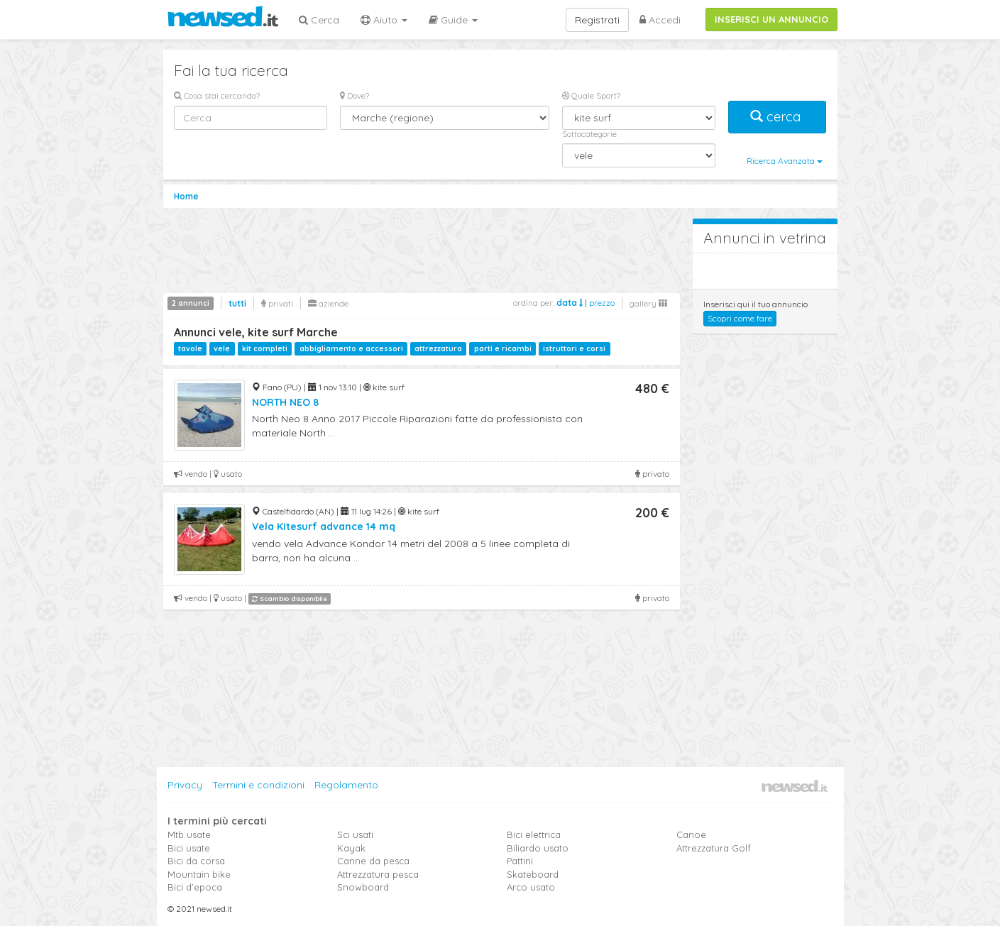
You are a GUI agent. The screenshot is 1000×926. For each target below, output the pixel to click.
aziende (328, 303)
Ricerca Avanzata (785, 160)
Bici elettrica (534, 834)
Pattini (520, 860)
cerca (777, 117)
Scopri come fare (740, 318)
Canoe (691, 834)
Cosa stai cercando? (217, 95)
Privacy (184, 784)
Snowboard (363, 887)
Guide (453, 19)
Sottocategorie (589, 133)
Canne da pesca (373, 860)
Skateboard (533, 874)
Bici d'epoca (194, 887)
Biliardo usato (537, 848)
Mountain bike (199, 874)
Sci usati (355, 834)
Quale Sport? (591, 95)
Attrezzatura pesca (378, 874)
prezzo (602, 302)
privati (277, 303)
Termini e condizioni (258, 784)
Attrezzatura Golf (713, 848)
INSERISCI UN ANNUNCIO (771, 19)
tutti (237, 303)
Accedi (660, 19)
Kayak (351, 848)
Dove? (354, 95)
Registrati (597, 19)
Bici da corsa (196, 860)
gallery (648, 303)
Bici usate (188, 848)
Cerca (319, 19)
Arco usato (531, 887)
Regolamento (346, 784)
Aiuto (384, 19)
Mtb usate (189, 834)
